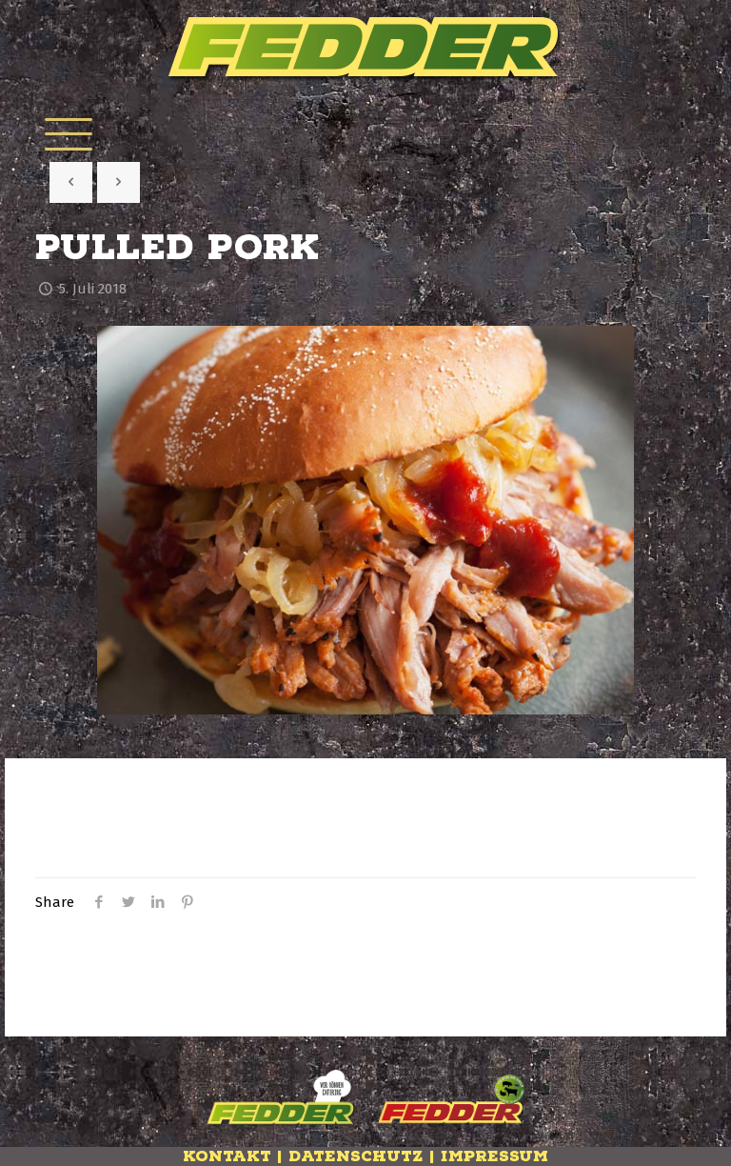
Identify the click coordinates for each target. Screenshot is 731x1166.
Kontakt (227, 1156)
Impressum (494, 1156)
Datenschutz (356, 1156)
